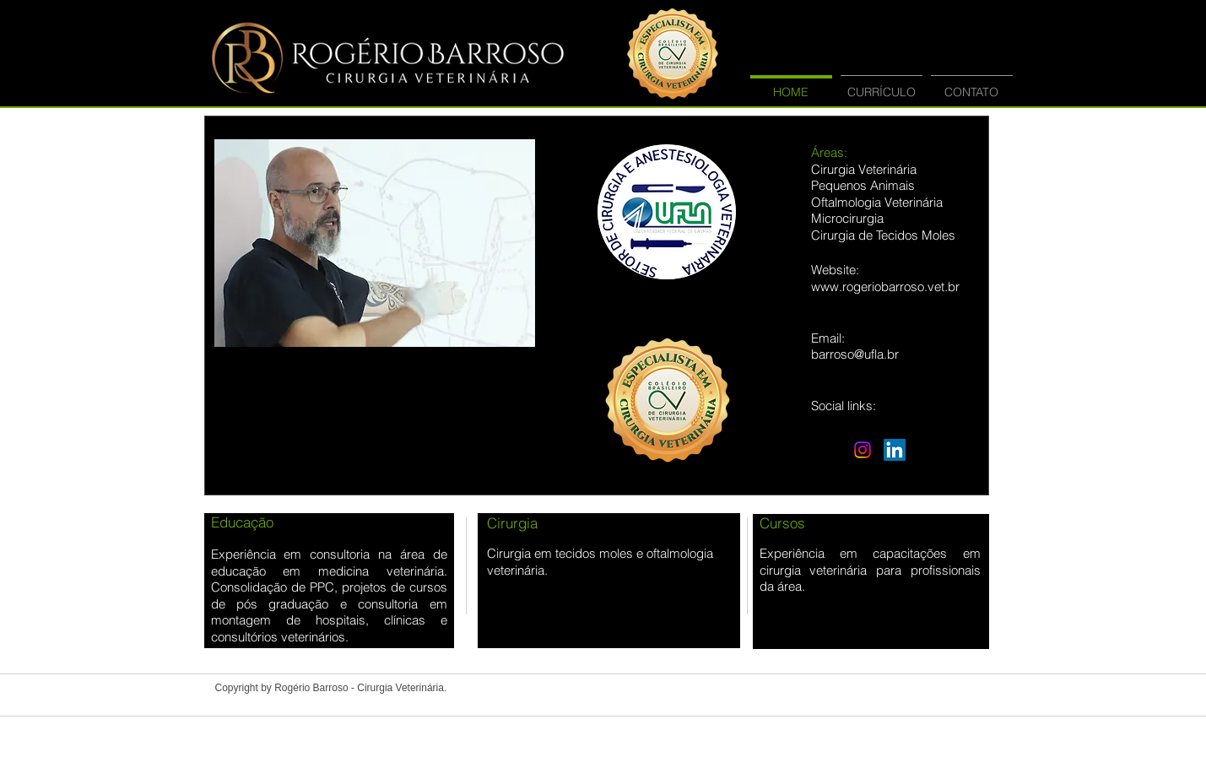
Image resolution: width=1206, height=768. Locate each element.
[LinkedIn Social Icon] (895, 450)
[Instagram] (862, 450)
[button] (374, 243)
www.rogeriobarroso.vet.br (885, 287)
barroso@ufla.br (855, 354)
